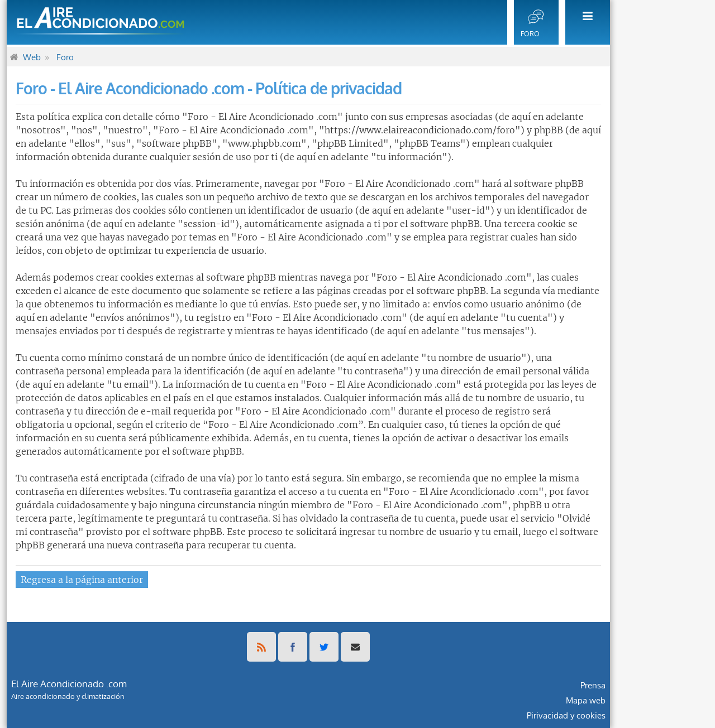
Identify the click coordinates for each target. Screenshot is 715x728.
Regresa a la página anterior (82, 579)
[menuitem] (584, 22)
